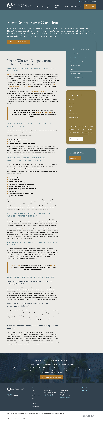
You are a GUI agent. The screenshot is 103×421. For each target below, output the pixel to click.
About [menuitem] (43, 6)
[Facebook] (86, 390)
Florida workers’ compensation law (40, 91)
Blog (33, 398)
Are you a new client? (73, 113)
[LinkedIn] (83, 390)
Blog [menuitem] (71, 6)
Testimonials (35, 406)
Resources (35, 401)
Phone (70, 106)
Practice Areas (36, 395)
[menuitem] (81, 54)
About (33, 390)
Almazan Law (11, 74)
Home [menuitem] (37, 6)
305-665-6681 (90, 1)
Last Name (71, 103)
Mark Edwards (38, 228)
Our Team (34, 393)
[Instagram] (89, 390)
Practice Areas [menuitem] (57, 6)
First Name (71, 99)
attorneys (28, 86)
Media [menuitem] (66, 6)
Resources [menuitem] (78, 6)
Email (70, 110)
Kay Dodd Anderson (25, 228)
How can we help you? (74, 117)
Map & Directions (49, 395)
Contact (34, 403)
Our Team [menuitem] (48, 6)
